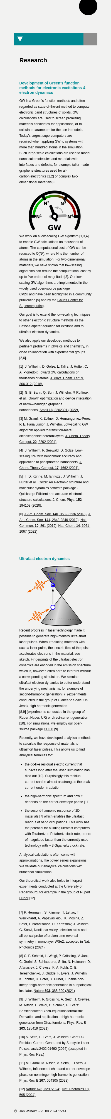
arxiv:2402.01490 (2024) (49, 1049)
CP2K (23, 294)
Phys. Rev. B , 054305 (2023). (44, 1080)
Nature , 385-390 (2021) (54, 991)
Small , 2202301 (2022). (59, 410)
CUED (48, 729)
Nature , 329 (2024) (43, 1089)
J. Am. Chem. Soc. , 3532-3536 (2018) (55, 514)
